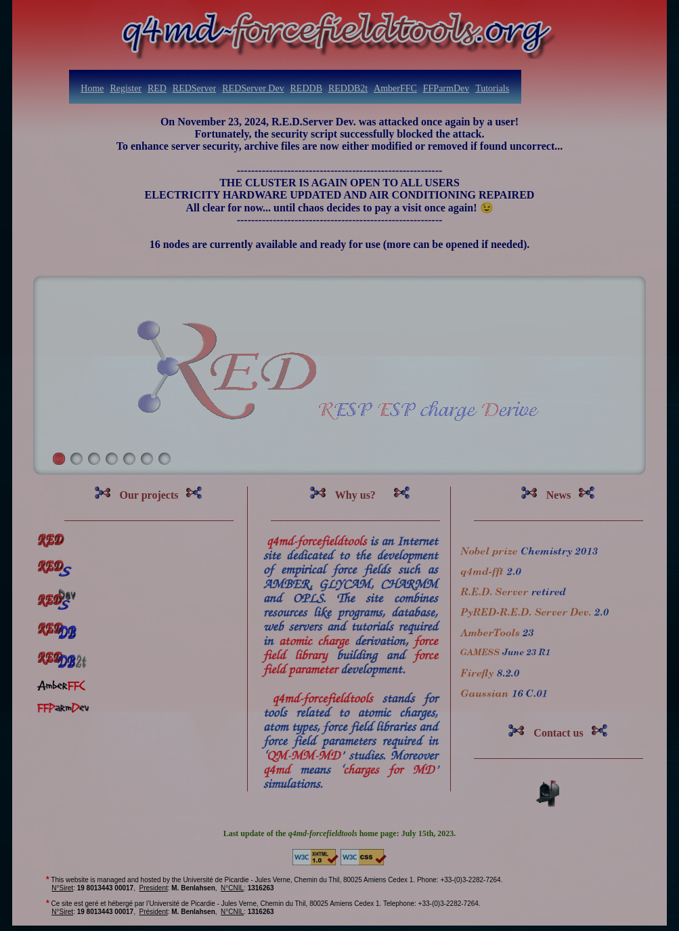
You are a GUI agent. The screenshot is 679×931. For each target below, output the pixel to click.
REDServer (195, 88)
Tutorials (492, 88)
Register (125, 88)
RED (157, 88)
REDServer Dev (253, 88)
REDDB (306, 88)
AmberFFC (395, 88)
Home (92, 88)
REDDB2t (348, 88)
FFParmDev (446, 88)
